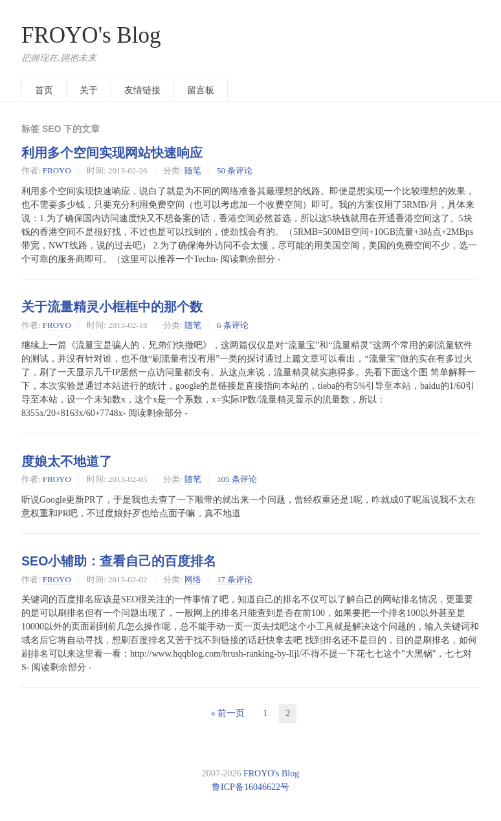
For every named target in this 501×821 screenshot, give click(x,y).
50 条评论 (234, 170)
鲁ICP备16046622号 (250, 787)
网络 (192, 579)
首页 (44, 90)
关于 (89, 90)
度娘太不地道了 (66, 461)
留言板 (200, 90)
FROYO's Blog (91, 35)
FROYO (57, 170)
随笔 (192, 170)
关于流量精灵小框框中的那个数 (112, 307)
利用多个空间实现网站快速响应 (112, 153)
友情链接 (142, 90)
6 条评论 (233, 325)
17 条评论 (234, 579)
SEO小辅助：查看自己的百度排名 (118, 561)
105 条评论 (237, 479)
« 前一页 (228, 713)
